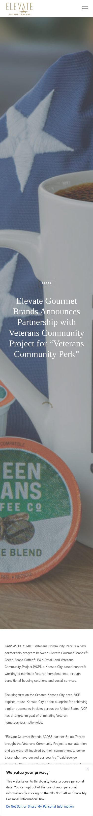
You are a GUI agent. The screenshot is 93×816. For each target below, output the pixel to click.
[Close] (88, 768)
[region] (46, 790)
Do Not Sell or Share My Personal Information (40, 806)
